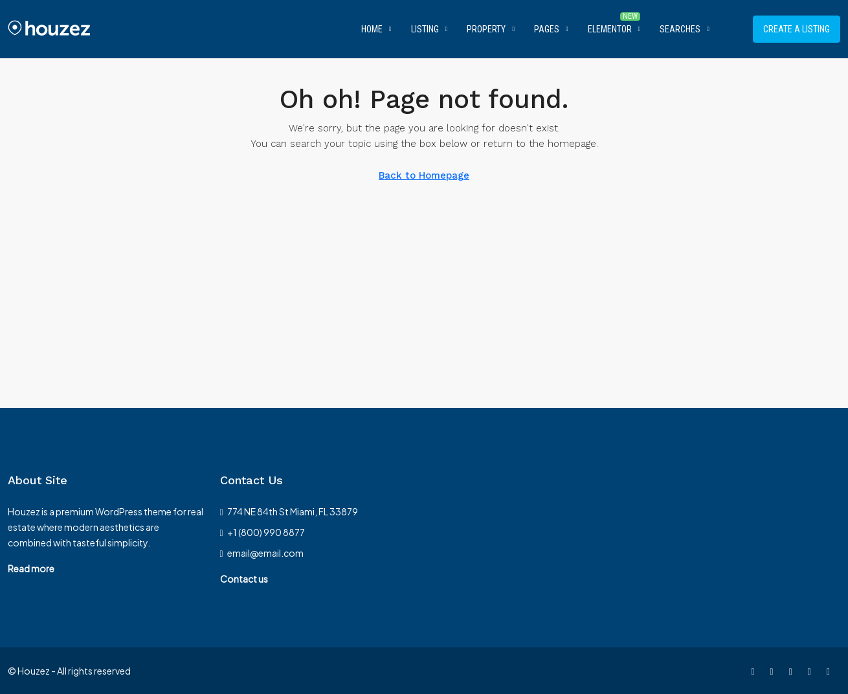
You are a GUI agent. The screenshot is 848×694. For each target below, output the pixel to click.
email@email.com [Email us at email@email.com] (265, 553)
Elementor (610, 29)
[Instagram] (793, 671)
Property (486, 29)
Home (372, 29)
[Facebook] (755, 671)
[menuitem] (732, 29)
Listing (425, 29)
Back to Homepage (424, 175)
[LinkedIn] (812, 671)
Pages (546, 29)
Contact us (244, 579)
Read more (31, 568)
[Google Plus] (831, 671)
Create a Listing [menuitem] (796, 29)
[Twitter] (774, 671)
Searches (680, 29)
